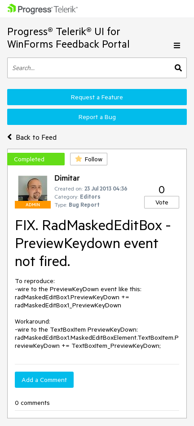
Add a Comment (44, 380)
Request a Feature (97, 97)
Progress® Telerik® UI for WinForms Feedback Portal (68, 37)
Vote (161, 202)
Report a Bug (97, 117)
